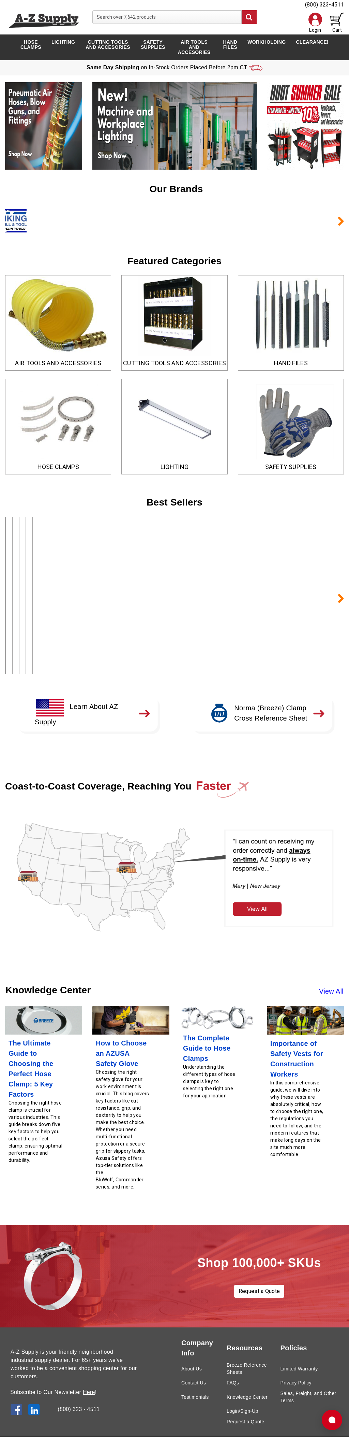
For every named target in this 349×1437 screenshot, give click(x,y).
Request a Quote (259, 1275)
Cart (337, 23)
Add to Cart (59, 647)
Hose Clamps (30, 44)
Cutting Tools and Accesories (108, 44)
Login (315, 23)
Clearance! (312, 42)
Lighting (63, 42)
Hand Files (230, 44)
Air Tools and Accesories (194, 47)
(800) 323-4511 (324, 4)
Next (337, 221)
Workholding (266, 42)
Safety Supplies (153, 44)
